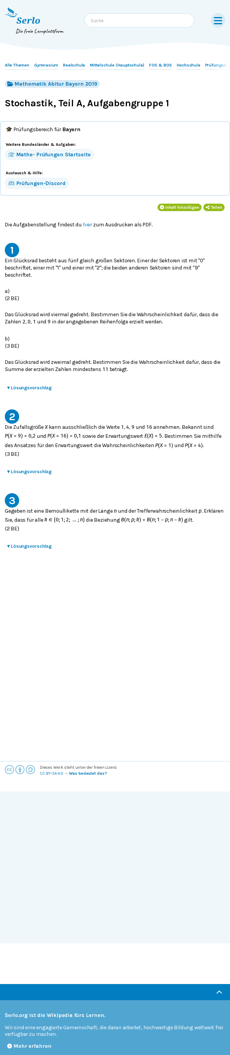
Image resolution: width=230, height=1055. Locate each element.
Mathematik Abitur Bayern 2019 (52, 83)
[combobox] (139, 20)
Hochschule (188, 65)
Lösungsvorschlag (29, 387)
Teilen (214, 207)
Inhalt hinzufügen (179, 207)
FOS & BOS (160, 65)
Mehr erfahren (29, 1046)
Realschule (74, 65)
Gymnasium (46, 65)
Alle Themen (17, 65)
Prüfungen (215, 65)
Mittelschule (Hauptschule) (117, 65)
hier (87, 224)
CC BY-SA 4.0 (51, 773)
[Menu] (218, 20)
